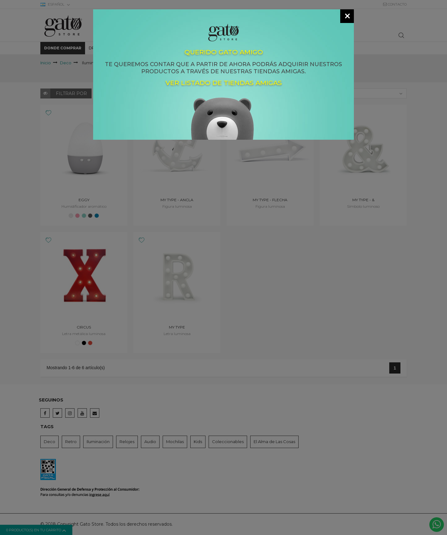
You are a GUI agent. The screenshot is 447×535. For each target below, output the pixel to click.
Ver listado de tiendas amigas (223, 83)
